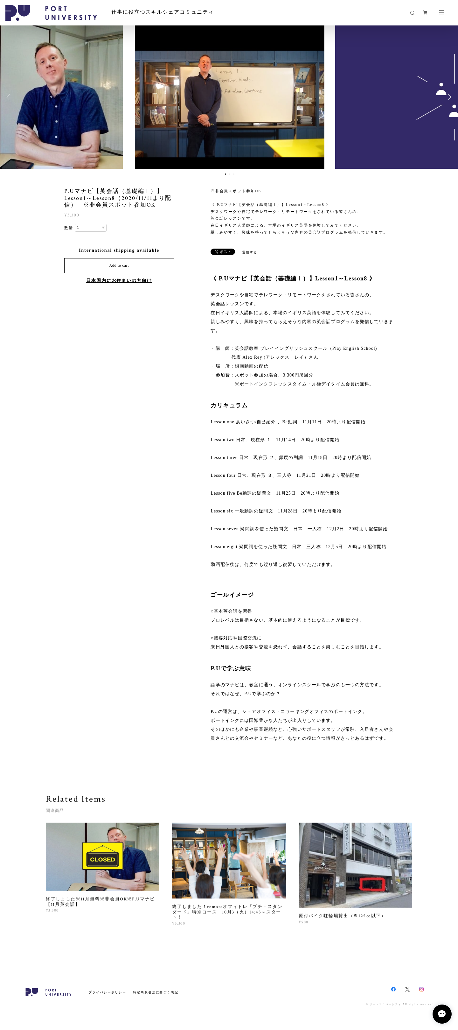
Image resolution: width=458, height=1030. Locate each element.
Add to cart (119, 265)
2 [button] (229, 174)
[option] (229, 97)
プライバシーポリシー (107, 992)
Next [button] (448, 97)
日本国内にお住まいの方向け (119, 280)
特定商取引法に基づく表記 (155, 992)
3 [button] (233, 174)
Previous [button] (9, 97)
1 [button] (225, 174)
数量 (68, 228)
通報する (249, 252)
